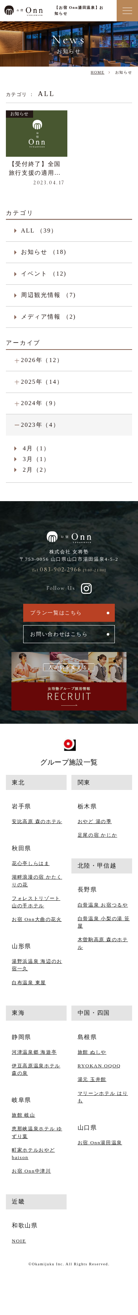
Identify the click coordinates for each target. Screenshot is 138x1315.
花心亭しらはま (31, 863)
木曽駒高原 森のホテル (103, 943)
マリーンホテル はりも (103, 1097)
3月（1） (36, 459)
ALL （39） (39, 230)
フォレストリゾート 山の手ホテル (36, 902)
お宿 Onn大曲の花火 (37, 919)
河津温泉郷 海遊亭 (34, 1052)
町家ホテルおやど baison (33, 1153)
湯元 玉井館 (92, 1079)
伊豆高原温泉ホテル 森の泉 (36, 1069)
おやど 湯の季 (95, 821)
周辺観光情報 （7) (48, 294)
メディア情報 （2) (48, 316)
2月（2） (36, 469)
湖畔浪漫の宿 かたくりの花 (37, 880)
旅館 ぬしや (92, 1052)
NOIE (19, 1241)
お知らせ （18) (44, 251)
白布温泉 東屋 (29, 982)
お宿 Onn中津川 (31, 1171)
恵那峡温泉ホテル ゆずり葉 (37, 1132)
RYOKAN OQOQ (99, 1065)
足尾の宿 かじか (97, 835)
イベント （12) (44, 273)
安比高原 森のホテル (37, 821)
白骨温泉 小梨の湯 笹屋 (104, 922)
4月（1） (36, 448)
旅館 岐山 (23, 1115)
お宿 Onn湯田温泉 (100, 1142)
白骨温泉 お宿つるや (103, 905)
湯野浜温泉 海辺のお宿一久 (37, 964)
